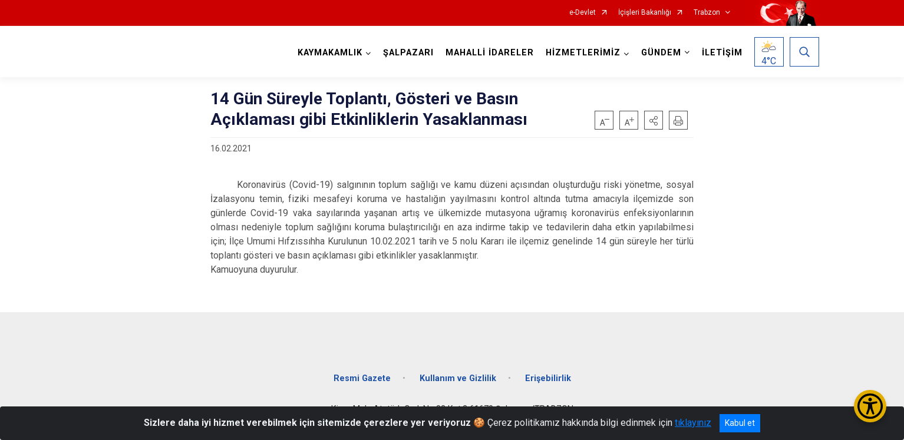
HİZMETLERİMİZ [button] (583, 53)
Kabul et (740, 423)
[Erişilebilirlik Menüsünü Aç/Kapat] (870, 406)
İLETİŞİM (722, 53)
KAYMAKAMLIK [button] (330, 53)
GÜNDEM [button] (661, 53)
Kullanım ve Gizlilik (458, 378)
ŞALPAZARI (408, 53)
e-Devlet (582, 12)
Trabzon (707, 12)
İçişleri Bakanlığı (644, 12)
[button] (653, 120)
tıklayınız (693, 422)
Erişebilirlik (548, 378)
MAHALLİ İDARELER (490, 53)
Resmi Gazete (362, 378)
